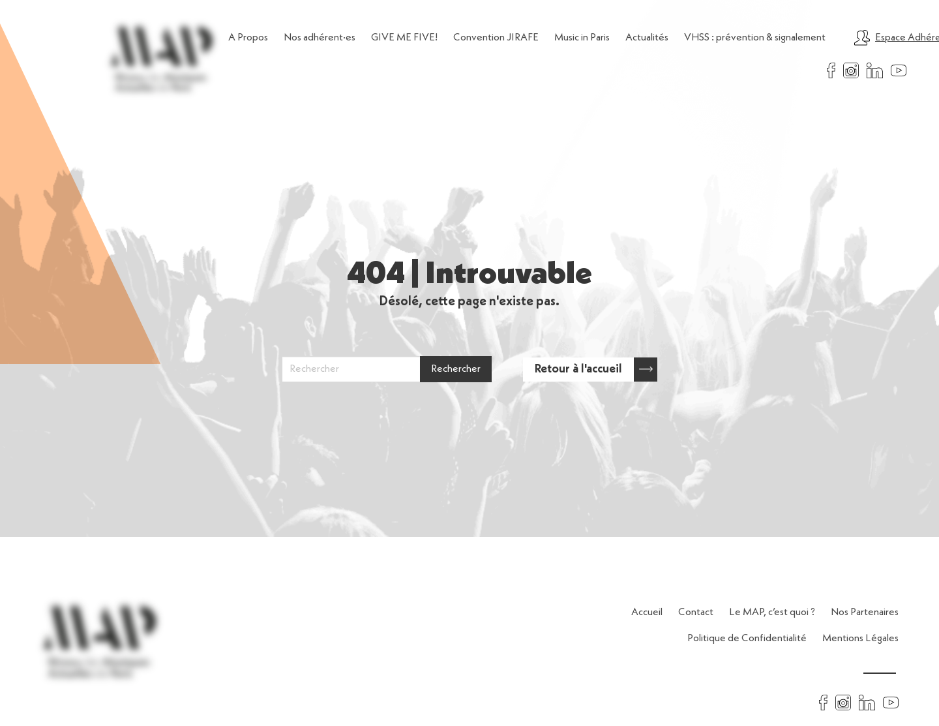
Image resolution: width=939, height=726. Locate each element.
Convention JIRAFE (496, 38)
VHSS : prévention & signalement (755, 38)
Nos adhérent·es (319, 38)
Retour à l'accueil (596, 369)
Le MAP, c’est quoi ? (772, 612)
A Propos (248, 38)
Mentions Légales (860, 638)
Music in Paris (582, 38)
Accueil (647, 612)
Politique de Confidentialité (747, 638)
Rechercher (456, 369)
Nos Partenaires (865, 612)
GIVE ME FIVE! (404, 38)
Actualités (646, 38)
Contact (695, 612)
